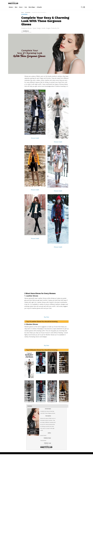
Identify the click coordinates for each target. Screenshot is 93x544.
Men (16, 7)
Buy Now (46, 362)
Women (11, 7)
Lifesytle (39, 7)
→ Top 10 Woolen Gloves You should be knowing (40, 440)
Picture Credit (35, 138)
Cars (26, 7)
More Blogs (32, 7)
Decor (20, 7)
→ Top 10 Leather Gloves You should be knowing (40, 366)
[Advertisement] (35, 250)
